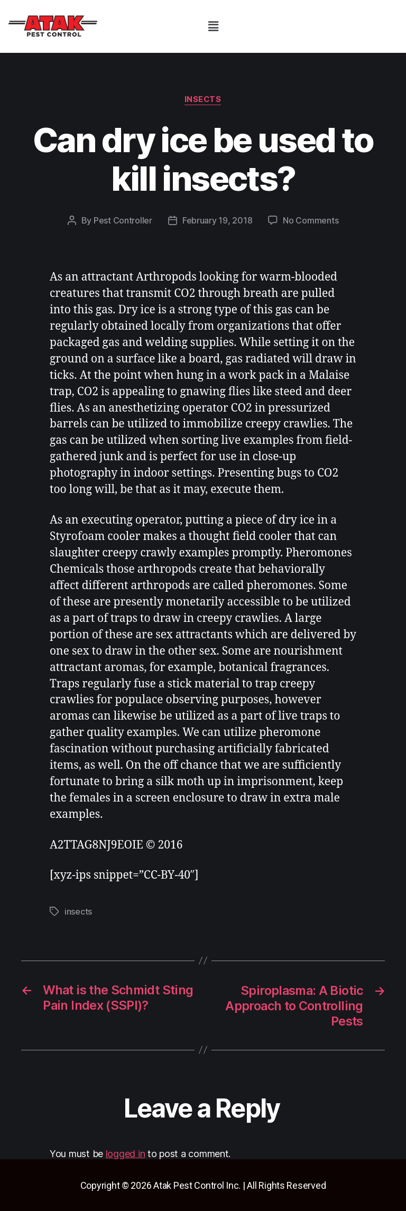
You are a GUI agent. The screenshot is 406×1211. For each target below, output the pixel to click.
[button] (213, 26)
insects (203, 100)
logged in (125, 1152)
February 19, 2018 (217, 221)
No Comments (310, 221)
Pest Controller (123, 221)
